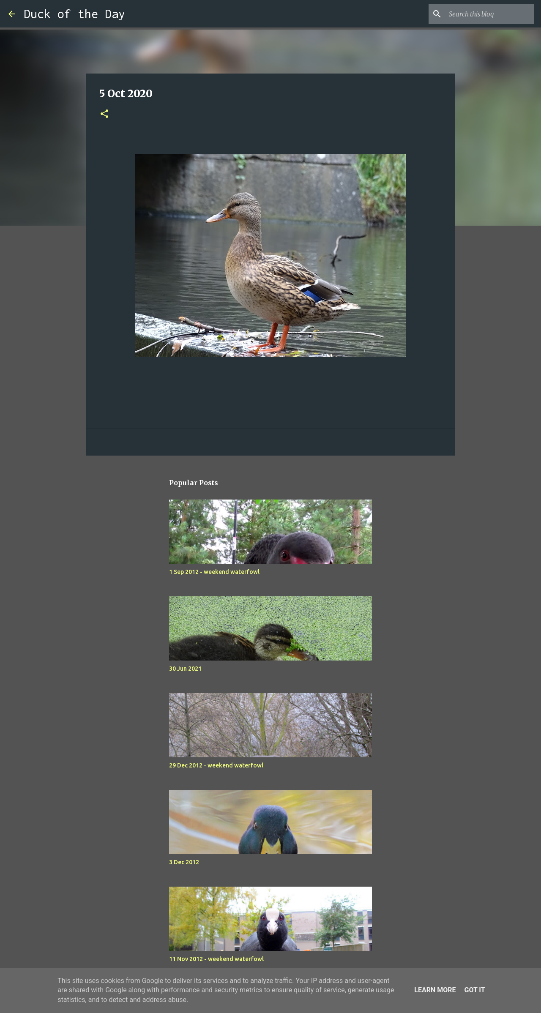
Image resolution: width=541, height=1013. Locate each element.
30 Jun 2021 (185, 668)
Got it (474, 990)
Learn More (435, 990)
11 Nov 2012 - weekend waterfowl (216, 959)
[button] (104, 114)
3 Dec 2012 (184, 862)
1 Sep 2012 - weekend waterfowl (214, 571)
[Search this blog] (489, 14)
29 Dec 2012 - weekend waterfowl (216, 765)
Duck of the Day (74, 14)
